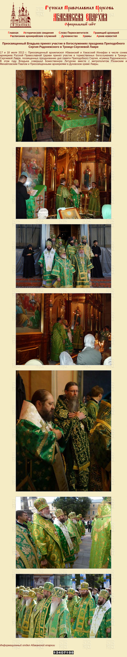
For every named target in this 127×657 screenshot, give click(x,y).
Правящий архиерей (106, 32)
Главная (13, 32)
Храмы (87, 36)
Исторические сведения (38, 32)
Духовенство (69, 36)
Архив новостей (107, 36)
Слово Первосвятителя (73, 32)
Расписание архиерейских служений (33, 36)
